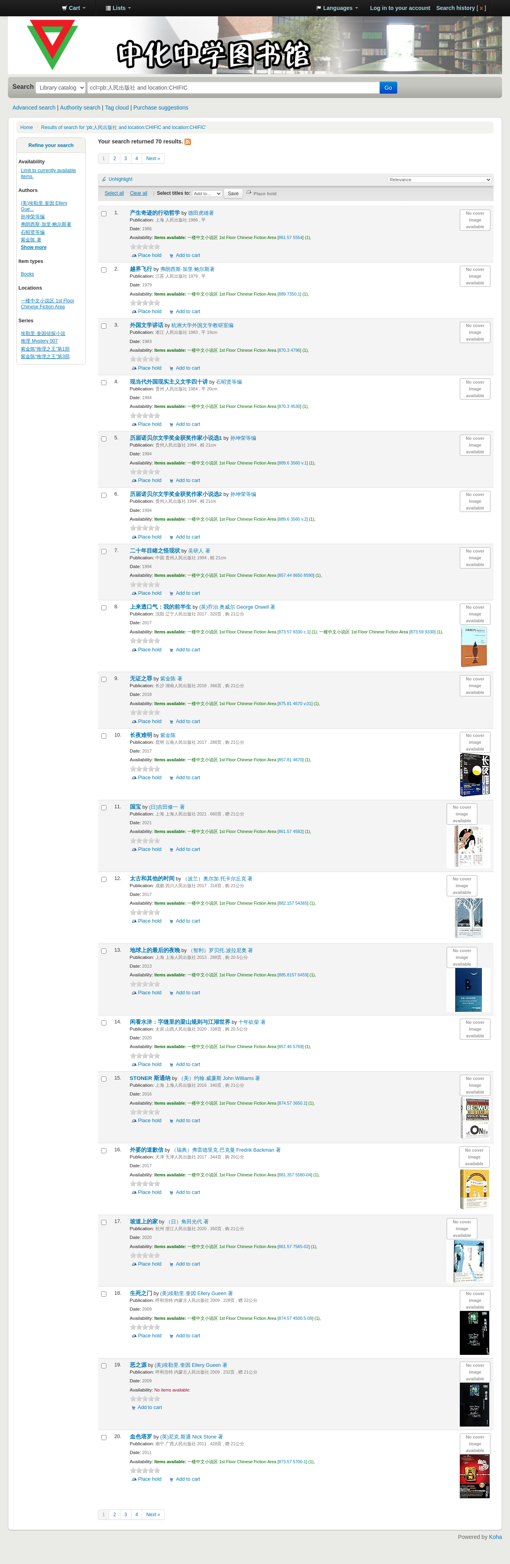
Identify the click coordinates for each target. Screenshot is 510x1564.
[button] (74, 8)
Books (27, 274)
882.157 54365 (293, 903)
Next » (153, 158)
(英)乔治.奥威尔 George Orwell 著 (237, 607)
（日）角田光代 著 (187, 1222)
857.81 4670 (290, 759)
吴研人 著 (199, 551)
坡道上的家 (144, 1222)
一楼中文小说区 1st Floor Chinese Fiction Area (47, 304)
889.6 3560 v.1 (292, 463)
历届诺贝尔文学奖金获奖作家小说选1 (177, 438)
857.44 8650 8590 (296, 575)
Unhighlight (121, 179)
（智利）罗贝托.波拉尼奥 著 (220, 950)
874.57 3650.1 (292, 1103)
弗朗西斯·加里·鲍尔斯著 (46, 224)
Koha (495, 1537)
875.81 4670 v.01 (295, 703)
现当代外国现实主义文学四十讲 (170, 382)
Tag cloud (117, 107)
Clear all (138, 193)
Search (23, 86)
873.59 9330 (423, 631)
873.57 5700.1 (292, 1461)
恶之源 (139, 1365)
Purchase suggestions (160, 107)
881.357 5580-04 (295, 1174)
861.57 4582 (290, 831)
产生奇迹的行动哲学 (156, 213)
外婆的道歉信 (147, 1150)
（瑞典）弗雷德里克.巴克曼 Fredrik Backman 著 (226, 1150)
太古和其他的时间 (153, 879)
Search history (455, 8)
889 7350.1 (289, 294)
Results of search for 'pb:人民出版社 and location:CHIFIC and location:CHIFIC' (123, 127)
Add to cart (188, 255)
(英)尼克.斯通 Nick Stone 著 (191, 1437)
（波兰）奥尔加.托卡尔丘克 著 (217, 879)
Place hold (150, 255)
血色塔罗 (142, 1437)
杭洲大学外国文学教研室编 (202, 325)
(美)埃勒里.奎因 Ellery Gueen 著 (196, 1293)
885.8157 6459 (293, 974)
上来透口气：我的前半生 (161, 607)
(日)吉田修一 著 (167, 807)
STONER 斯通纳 (151, 1078)
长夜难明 (142, 735)
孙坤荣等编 (33, 217)
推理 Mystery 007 (39, 341)
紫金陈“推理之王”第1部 (45, 349)
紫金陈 (168, 735)
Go (388, 87)
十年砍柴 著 (252, 1022)
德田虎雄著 (201, 213)
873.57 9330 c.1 (294, 631)
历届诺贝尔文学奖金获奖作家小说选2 (177, 494)
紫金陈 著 (31, 240)
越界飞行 (142, 269)
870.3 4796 (289, 350)
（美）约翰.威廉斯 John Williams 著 (219, 1078)
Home (26, 127)
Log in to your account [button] (400, 8)
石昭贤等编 (33, 232)
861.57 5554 (290, 237)
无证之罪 (142, 679)
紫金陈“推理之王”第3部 (45, 356)
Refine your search (50, 145)
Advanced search (33, 107)
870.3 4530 (289, 406)
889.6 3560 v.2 (292, 519)
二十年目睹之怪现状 (156, 551)
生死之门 (142, 1293)
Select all (114, 193)
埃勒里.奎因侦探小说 (43, 333)
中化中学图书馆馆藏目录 (36, 8)
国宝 (136, 807)
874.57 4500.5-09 (295, 1318)
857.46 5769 (290, 1046)
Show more (34, 247)
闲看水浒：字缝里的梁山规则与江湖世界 (181, 1022)
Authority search (80, 107)
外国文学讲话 (147, 325)
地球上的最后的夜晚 (156, 950)
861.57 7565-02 (293, 1246)
